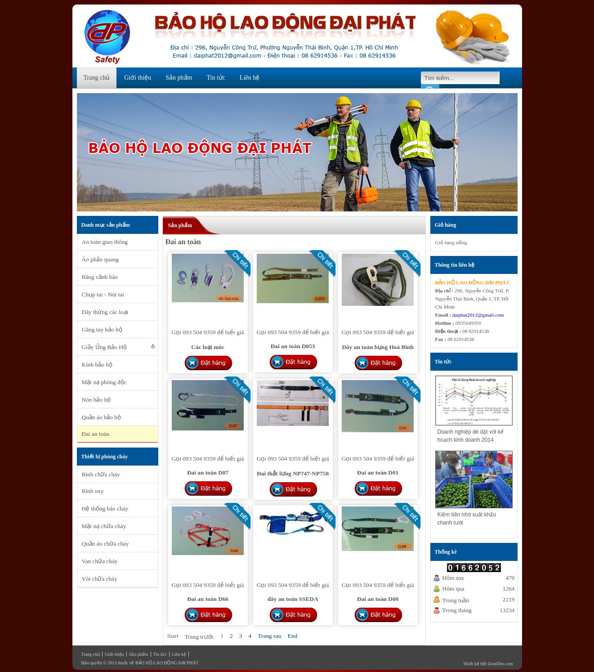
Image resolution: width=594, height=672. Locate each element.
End (292, 635)
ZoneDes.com (500, 663)
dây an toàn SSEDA (293, 599)
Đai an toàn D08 (377, 599)
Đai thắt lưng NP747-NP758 (293, 473)
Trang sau (269, 635)
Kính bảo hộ (97, 364)
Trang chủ (97, 77)
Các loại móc (207, 347)
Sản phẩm (178, 77)
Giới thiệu (137, 77)
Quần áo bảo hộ (101, 417)
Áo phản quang (100, 259)
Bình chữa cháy (101, 474)
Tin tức (216, 77)
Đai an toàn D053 (293, 346)
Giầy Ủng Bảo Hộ (104, 347)
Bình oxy (93, 491)
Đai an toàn (95, 433)
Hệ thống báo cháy (105, 508)
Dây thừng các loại (105, 312)
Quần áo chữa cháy (105, 543)
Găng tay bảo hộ (102, 329)
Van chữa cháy (100, 561)
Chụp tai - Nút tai (103, 294)
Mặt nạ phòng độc (104, 382)
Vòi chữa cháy (99, 578)
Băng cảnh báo (100, 276)
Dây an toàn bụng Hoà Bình (377, 347)
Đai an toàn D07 (207, 472)
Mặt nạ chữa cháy (104, 526)
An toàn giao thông (105, 241)
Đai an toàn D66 (207, 599)
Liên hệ (249, 77)
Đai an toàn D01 (377, 472)
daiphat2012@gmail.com (478, 315)
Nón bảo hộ (96, 399)
